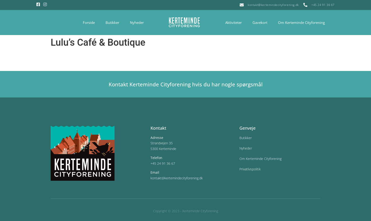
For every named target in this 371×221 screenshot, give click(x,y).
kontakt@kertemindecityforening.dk (176, 178)
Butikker (112, 22)
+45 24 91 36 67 (162, 163)
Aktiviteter (233, 22)
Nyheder (137, 22)
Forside (89, 22)
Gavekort (259, 22)
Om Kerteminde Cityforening (301, 22)
